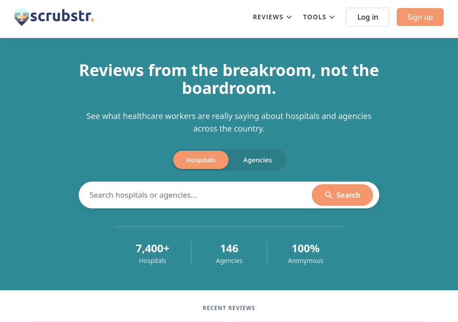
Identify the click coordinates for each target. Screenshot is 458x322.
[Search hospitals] (200, 196)
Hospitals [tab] (194, 160)
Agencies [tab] (264, 160)
